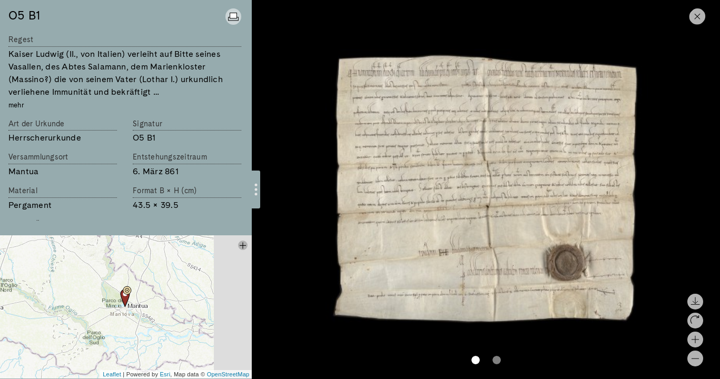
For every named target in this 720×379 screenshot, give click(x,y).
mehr (16, 105)
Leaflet (112, 374)
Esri (165, 374)
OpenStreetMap (228, 374)
